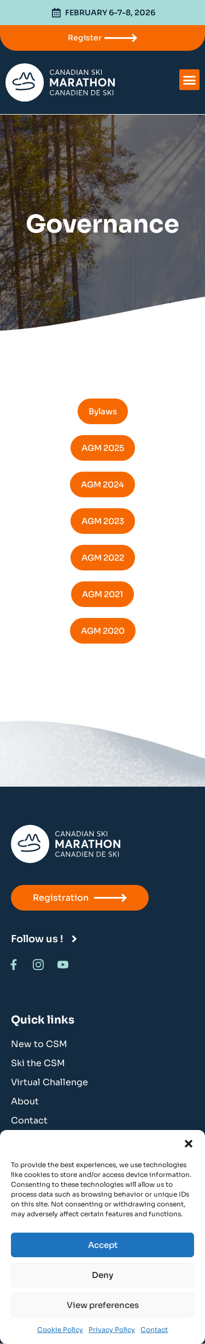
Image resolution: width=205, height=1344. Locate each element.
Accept (103, 1245)
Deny (102, 1275)
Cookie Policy (60, 1329)
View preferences (103, 1305)
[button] (188, 1143)
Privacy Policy (112, 1329)
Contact (154, 1329)
